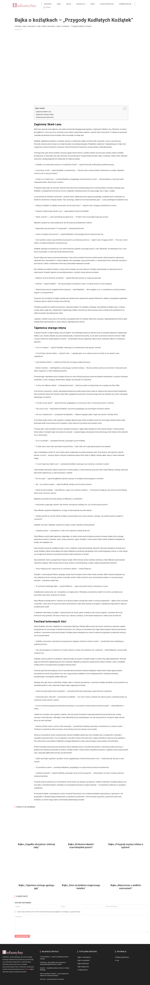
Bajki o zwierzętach (29, 26)
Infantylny (18, 26)
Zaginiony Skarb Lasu (43, 111)
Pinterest (27, 969)
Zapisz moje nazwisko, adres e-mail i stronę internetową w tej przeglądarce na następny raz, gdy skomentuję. (49, 912)
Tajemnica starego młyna (45, 114)
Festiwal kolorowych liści (45, 117)
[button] (47, 7)
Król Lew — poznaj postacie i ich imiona (52, 979)
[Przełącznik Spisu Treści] (123, 108)
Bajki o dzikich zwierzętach (46, 26)
